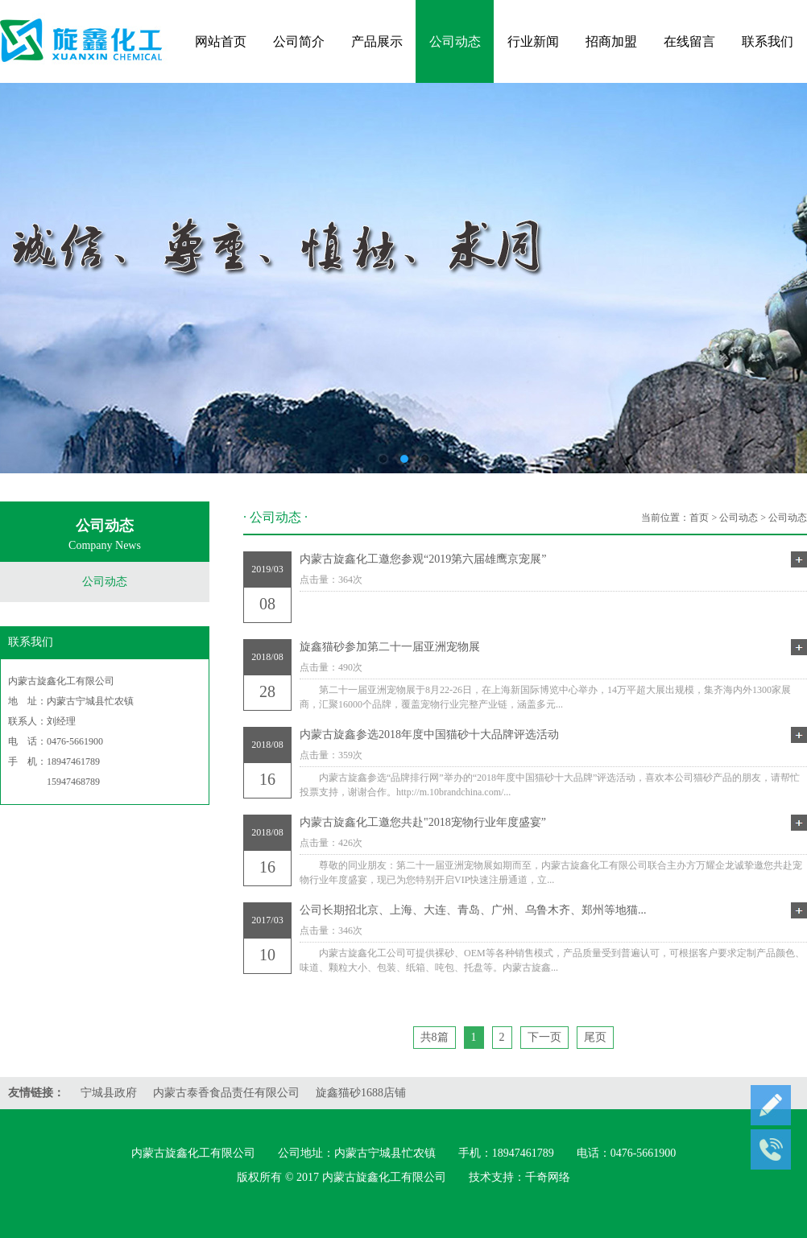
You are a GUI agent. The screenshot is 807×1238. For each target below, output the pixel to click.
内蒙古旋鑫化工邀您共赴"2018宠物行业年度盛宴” (553, 823)
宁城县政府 (109, 1093)
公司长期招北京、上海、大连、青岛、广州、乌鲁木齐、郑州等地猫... (553, 910)
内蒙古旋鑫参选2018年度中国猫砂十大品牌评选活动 (553, 735)
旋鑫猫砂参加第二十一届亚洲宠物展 (553, 647)
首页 (699, 517)
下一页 (544, 1037)
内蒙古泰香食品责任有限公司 (226, 1093)
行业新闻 (533, 41)
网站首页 (220, 41)
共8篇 (434, 1037)
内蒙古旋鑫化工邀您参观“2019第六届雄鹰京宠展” (553, 559)
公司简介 (299, 41)
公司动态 (455, 41)
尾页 (595, 1037)
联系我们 (767, 41)
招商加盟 (611, 41)
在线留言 (689, 41)
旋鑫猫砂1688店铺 (361, 1093)
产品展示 (377, 41)
